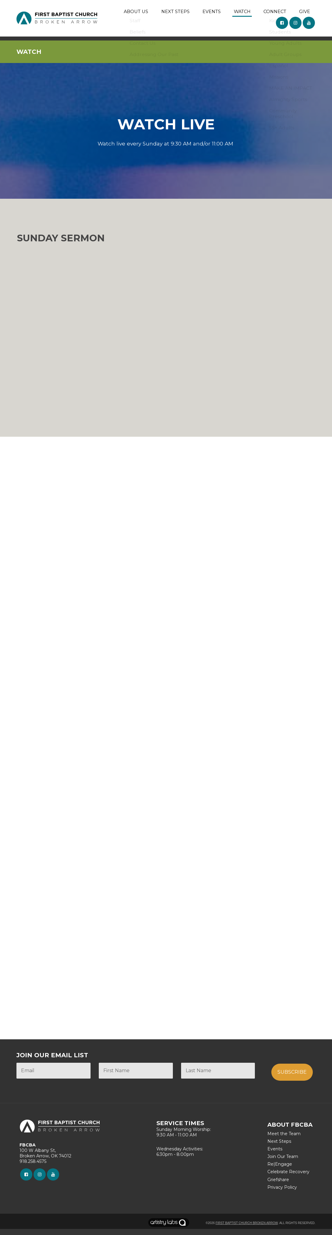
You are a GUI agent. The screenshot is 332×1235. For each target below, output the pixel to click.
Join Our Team (282, 1162)
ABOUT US (139, 12)
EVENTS (213, 12)
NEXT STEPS (177, 12)
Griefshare (278, 1185)
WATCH (242, 12)
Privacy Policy (282, 1193)
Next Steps (279, 1147)
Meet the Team (284, 1139)
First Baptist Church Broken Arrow (247, 1228)
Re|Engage (279, 1170)
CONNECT (275, 12)
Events (274, 1155)
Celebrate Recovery (288, 1178)
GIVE (304, 12)
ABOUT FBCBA (289, 1130)
